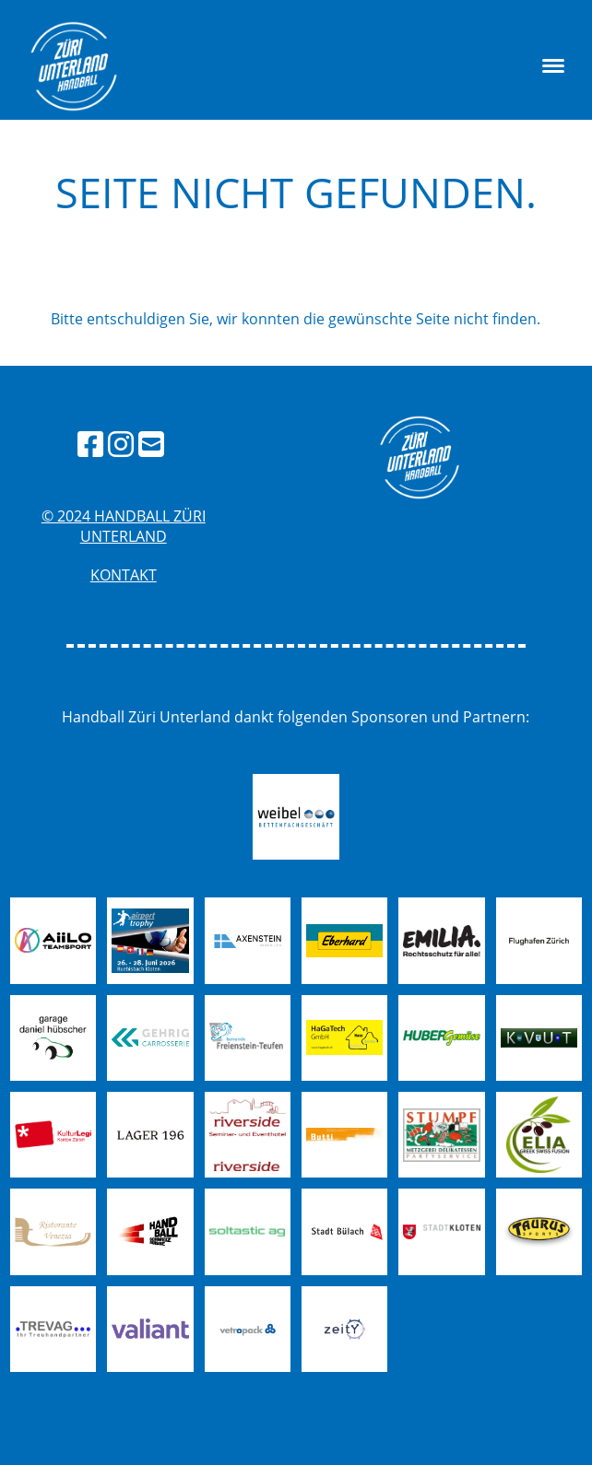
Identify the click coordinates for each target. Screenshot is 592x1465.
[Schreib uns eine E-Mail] (151, 443)
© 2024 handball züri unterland (123, 526)
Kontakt (123, 575)
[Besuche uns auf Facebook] (90, 443)
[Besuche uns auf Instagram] (121, 443)
